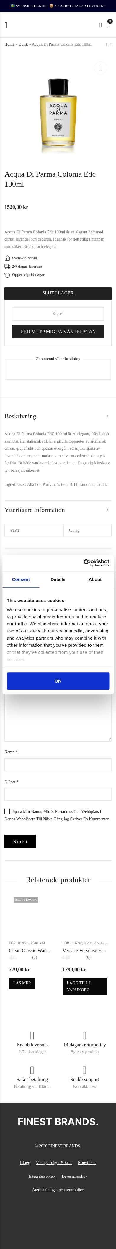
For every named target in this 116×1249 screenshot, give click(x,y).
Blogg (25, 1162)
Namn (11, 752)
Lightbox (100, 68)
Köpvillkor (87, 1162)
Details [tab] (58, 579)
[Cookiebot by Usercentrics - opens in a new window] (83, 563)
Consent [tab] (21, 579)
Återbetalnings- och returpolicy (58, 1190)
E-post (11, 782)
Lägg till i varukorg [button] (79, 986)
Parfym (38, 943)
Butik (23, 44)
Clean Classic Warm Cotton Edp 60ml (47, 950)
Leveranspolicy (74, 1176)
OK (58, 680)
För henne (19, 943)
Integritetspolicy (42, 1176)
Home (9, 44)
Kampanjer (94, 943)
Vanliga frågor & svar (54, 1162)
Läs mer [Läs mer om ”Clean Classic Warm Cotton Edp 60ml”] (22, 983)
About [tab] (95, 579)
